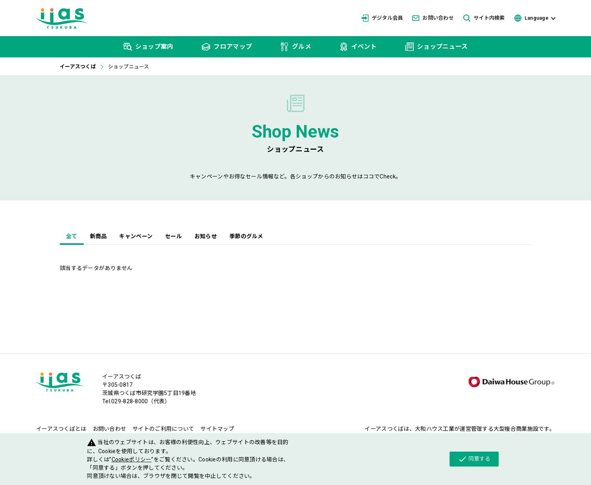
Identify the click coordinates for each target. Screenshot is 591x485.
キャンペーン (135, 236)
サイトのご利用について (163, 429)
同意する (474, 459)
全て (71, 236)
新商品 (98, 236)
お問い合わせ (433, 18)
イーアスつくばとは (61, 429)
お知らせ (206, 236)
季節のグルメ (246, 236)
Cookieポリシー (132, 459)
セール (173, 236)
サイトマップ (217, 429)
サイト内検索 (484, 18)
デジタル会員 (382, 18)
